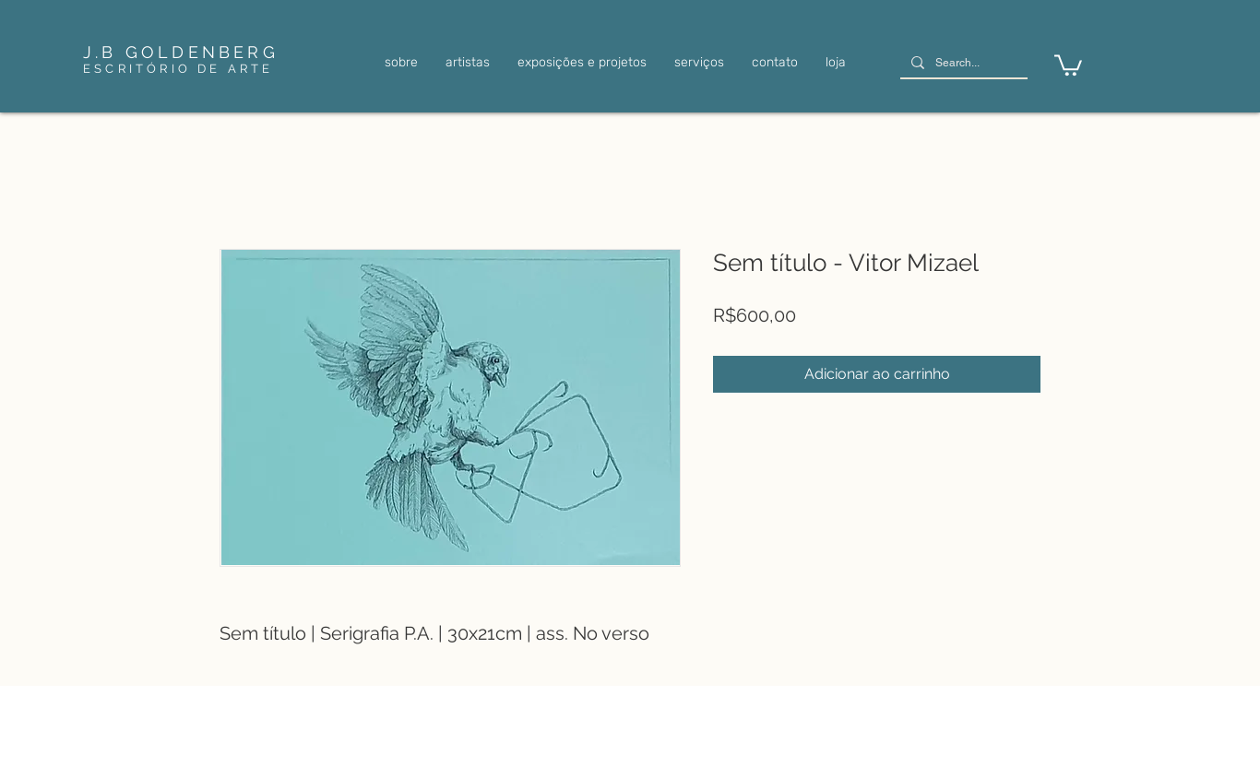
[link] (1068, 64)
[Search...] (962, 63)
